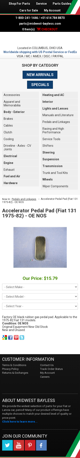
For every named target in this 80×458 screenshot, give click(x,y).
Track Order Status (51, 369)
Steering (48, 152)
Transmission (52, 166)
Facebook (41, 445)
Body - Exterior (14, 112)
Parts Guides (62, 3)
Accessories (12, 95)
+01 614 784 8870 (53, 18)
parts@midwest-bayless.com (40, 23)
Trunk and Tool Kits (55, 173)
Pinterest (30, 445)
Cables (8, 125)
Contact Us (47, 365)
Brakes (8, 118)
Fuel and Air (12, 176)
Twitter (7, 445)
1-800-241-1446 (26, 18)
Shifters (47, 145)
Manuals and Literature (58, 115)
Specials (40, 84)
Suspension (50, 159)
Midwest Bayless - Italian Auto (40, 38)
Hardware (10, 183)
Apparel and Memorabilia (12, 103)
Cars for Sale (28, 10)
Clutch (8, 132)
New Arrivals (40, 74)
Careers (44, 376)
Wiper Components (55, 186)
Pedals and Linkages (56, 122)
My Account (52, 10)
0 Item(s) (40, 29)
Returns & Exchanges (15, 372)
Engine (8, 163)
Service (41, 3)
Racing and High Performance (53, 130)
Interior (47, 101)
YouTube (18, 445)
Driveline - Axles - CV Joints (17, 147)
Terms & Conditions (14, 365)
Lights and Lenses (55, 108)
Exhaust (9, 169)
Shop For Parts (19, 3)
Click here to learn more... (20, 421)
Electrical (10, 156)
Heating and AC (53, 95)
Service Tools (51, 139)
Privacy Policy (10, 369)
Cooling (9, 139)
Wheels (47, 179)
